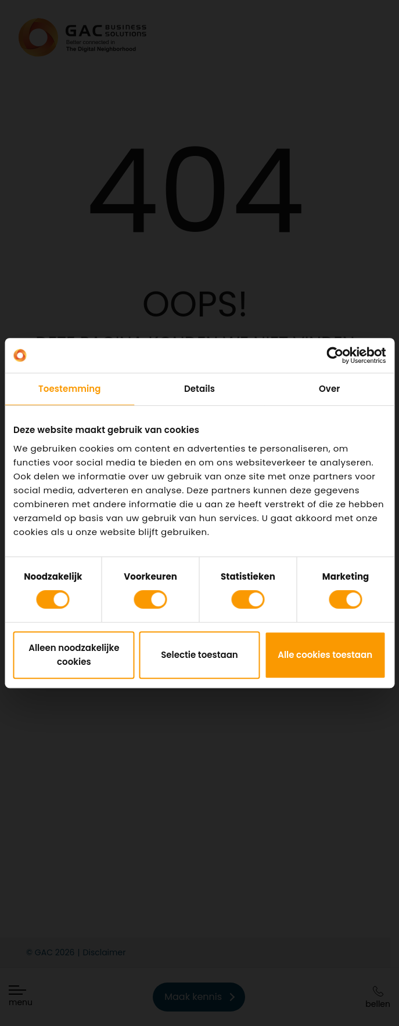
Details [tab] (199, 389)
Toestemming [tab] (69, 389)
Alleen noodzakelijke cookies (73, 655)
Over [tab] (329, 389)
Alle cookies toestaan (325, 655)
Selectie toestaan (199, 655)
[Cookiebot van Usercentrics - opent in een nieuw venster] (335, 355)
